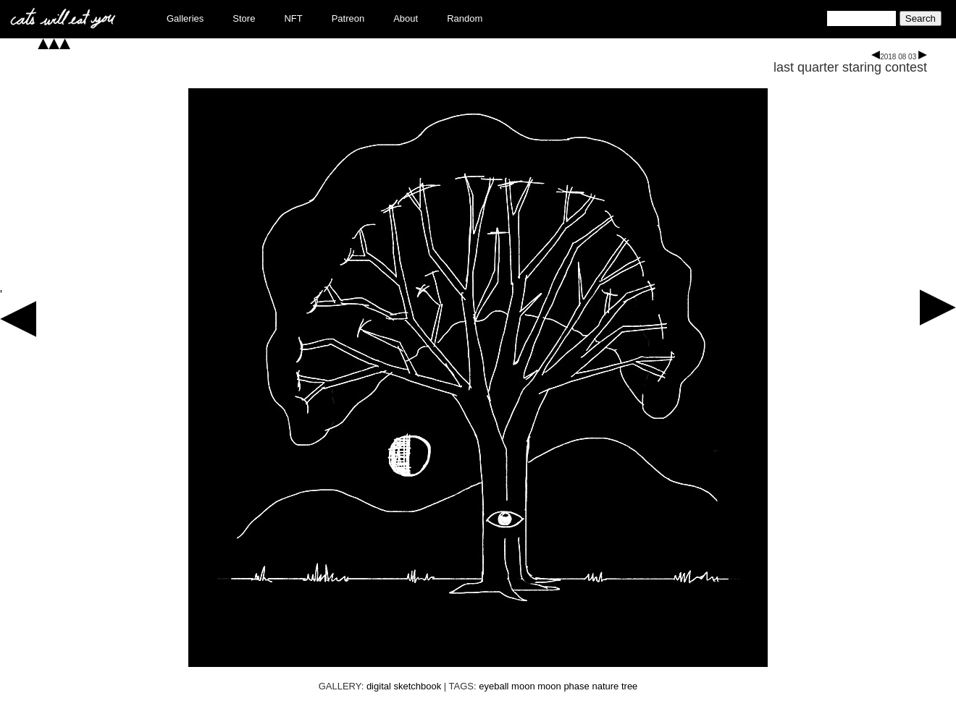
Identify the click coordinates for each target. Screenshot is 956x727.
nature (605, 686)
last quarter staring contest (850, 67)
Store (243, 18)
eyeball (493, 686)
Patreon (348, 18)
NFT (293, 18)
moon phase (563, 686)
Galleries (185, 18)
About (405, 18)
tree (629, 686)
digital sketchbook (403, 686)
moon (523, 686)
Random (464, 18)
